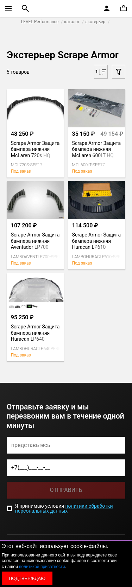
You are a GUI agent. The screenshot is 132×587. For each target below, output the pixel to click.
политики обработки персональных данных (64, 508)
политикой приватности (42, 566)
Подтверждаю (27, 578)
